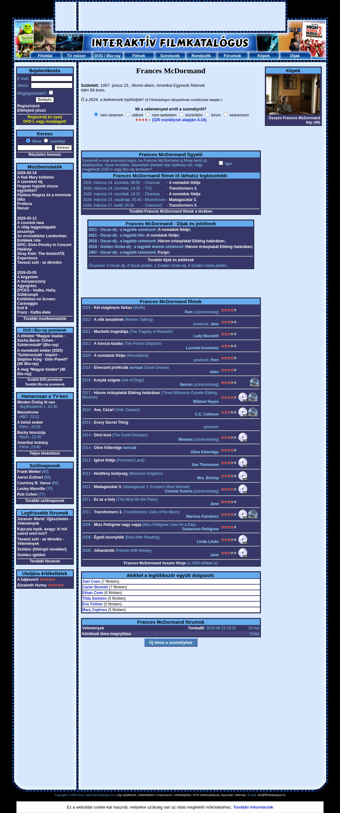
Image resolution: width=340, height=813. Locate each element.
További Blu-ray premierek (44, 384)
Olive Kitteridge (108, 447)
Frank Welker (29, 471)
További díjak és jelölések (171, 260)
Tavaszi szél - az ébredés (39, 262)
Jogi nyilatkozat (126, 795)
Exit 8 (22, 308)
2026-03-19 (27, 173)
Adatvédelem (146, 795)
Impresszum (165, 795)
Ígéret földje (104, 460)
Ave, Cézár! (104, 410)
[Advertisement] (170, 16)
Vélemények (93, 628)
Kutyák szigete (107, 380)
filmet (36, 141)
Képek (263, 55)
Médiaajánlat (183, 795)
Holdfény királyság (111, 473)
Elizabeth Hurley (32, 585)
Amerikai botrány (32, 442)
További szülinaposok (44, 500)
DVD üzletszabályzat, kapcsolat (213, 795)
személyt (57, 141)
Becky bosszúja (31, 432)
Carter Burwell (95, 587)
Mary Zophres (94, 610)
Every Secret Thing (111, 422)
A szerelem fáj (30, 182)
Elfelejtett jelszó (31, 110)
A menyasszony (31, 281)
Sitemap (240, 795)
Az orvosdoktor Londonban (42, 236)
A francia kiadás (108, 343)
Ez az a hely (104, 499)
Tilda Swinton (94, 598)
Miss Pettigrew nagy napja (117, 524)
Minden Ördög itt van (36, 402)
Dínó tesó (102, 435)
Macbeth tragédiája (111, 331)
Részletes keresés (44, 154)
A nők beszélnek (109, 319)
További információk (253, 807)
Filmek (138, 55)
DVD (98, 55)
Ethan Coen (92, 593)
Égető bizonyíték (109, 537)
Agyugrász (27, 286)
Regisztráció (28, 106)
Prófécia (24, 204)
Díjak (295, 55)
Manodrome (28, 412)
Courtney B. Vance (34, 483)
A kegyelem (27, 277)
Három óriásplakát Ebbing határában (191, 241)
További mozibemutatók (44, 318)
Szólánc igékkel (31, 555)
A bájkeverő (28, 579)
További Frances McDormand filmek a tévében (171, 211)
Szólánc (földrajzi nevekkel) (42, 549)
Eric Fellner (92, 604)
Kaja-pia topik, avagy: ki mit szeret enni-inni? (42, 531)
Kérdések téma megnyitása (106, 634)
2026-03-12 (27, 218)
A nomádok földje (185, 182)
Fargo (163, 252)
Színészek (170, 55)
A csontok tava (30, 223)
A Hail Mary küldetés (35, 177)
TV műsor (76, 55)
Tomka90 (196, 628)
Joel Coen (91, 581)
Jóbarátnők (104, 550)
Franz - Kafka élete (34, 312)
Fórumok (232, 55)
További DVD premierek (44, 379)
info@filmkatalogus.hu (272, 795)
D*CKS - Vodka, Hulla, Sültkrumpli (36, 292)
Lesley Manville (31, 488)
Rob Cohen (27, 494)
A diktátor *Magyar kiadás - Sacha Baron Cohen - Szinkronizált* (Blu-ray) (41, 340)
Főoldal (45, 55)
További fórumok (45, 561)
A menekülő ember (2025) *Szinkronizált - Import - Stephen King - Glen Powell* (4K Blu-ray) (42, 357)
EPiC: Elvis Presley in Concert (44, 245)
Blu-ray (114, 55)
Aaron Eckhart (30, 477)
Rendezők (201, 55)
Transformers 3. (183, 188)
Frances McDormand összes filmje (155, 563)
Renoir (23, 208)
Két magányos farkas (113, 307)
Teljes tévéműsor (44, 453)
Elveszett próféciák (111, 367)
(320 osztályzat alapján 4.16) (179, 119)
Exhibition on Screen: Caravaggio (36, 301)
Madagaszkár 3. (183, 199)
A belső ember (30, 422)
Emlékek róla (29, 240)
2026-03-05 (27, 272)
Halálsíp (24, 249)
